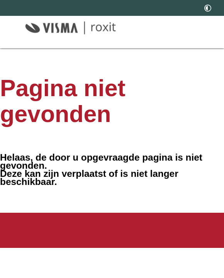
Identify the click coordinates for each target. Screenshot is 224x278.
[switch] (208, 8)
